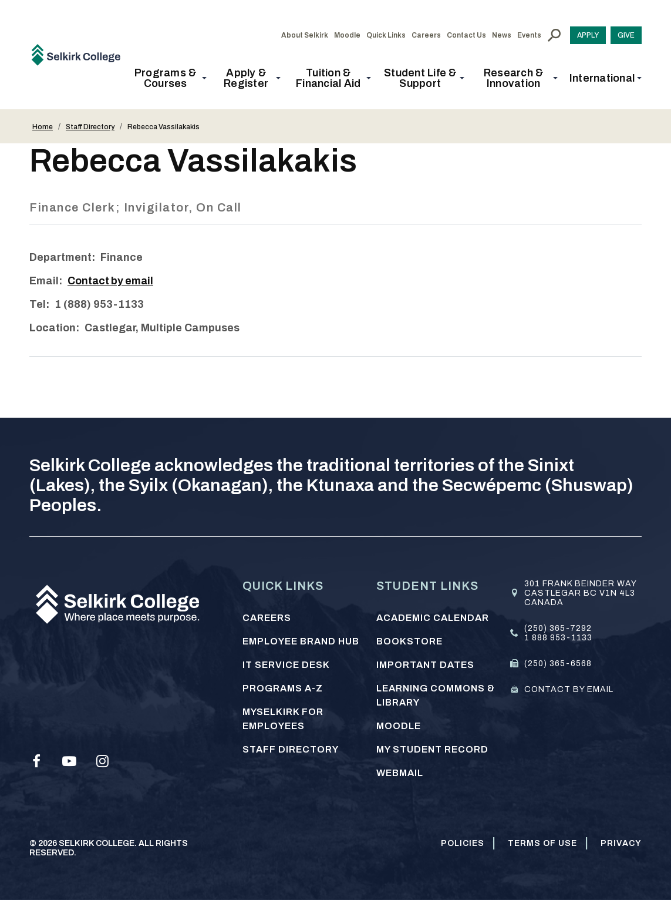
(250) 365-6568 (558, 663)
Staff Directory (90, 127)
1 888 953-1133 (558, 637)
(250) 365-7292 (558, 628)
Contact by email (112, 281)
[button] (169, 78)
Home (42, 127)
